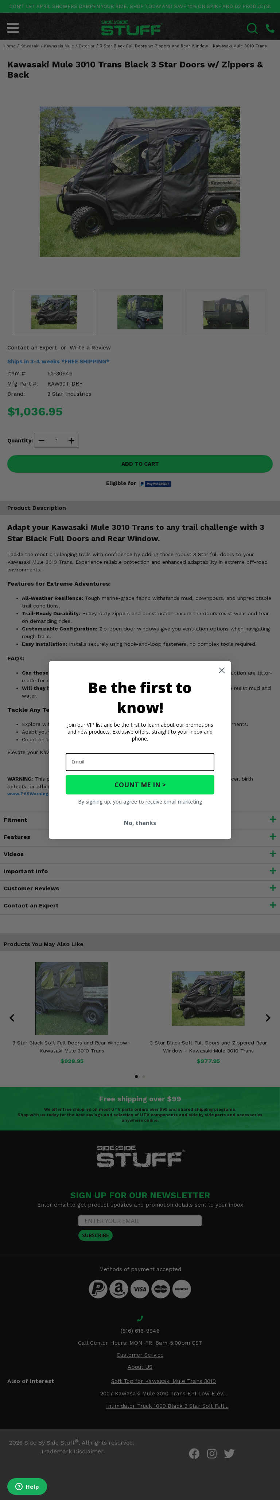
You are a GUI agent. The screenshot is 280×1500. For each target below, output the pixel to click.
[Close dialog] (221, 670)
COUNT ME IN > (140, 784)
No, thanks (140, 823)
